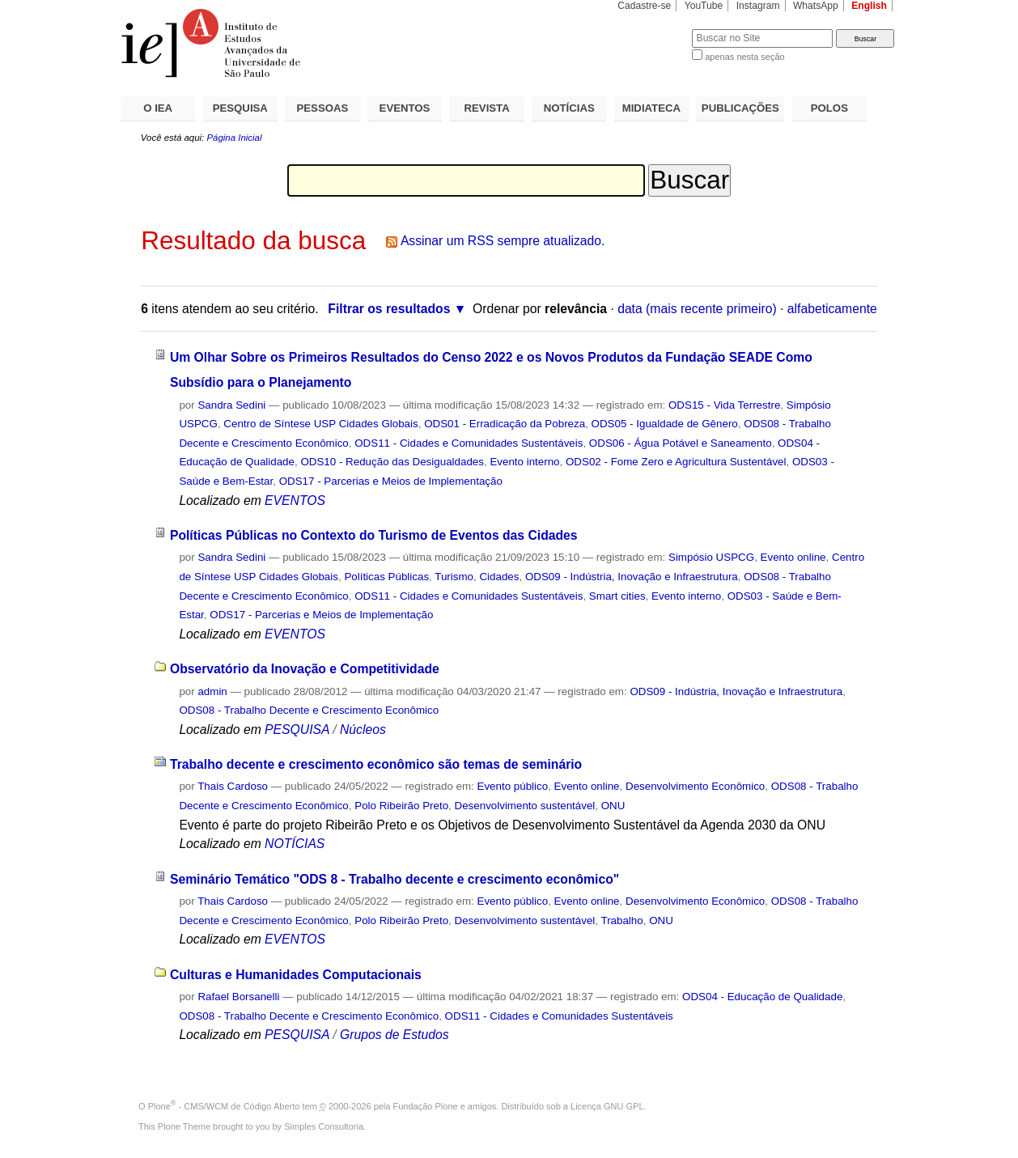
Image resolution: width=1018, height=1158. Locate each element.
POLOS (829, 108)
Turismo (454, 577)
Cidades (499, 577)
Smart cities (617, 596)
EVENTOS (405, 108)
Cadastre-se (644, 5)
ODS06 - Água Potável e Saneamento (680, 443)
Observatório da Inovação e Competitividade (304, 669)
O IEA (157, 108)
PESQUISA (240, 108)
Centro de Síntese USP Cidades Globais (320, 424)
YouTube (704, 5)
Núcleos (363, 729)
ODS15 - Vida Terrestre (724, 405)
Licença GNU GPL (607, 1106)
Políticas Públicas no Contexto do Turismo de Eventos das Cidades (374, 535)
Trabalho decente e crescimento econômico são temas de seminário (376, 764)
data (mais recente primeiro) (697, 309)
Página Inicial (233, 137)
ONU (613, 806)
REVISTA (487, 108)
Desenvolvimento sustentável (525, 806)
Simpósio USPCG (711, 557)
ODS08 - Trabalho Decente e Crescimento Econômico (309, 710)
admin (212, 691)
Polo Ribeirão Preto (401, 806)
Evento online (793, 557)
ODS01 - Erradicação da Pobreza (504, 424)
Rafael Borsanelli (238, 996)
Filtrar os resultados (389, 309)
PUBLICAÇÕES (740, 108)
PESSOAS (323, 108)
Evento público (513, 786)
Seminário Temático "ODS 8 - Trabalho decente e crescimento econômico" (394, 879)
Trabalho (621, 920)
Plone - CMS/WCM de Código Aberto (224, 1106)
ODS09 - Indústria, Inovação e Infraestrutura (631, 577)
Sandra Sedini (231, 405)
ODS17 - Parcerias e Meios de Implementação (391, 481)
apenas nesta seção (744, 57)
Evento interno (524, 462)
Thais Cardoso (232, 786)
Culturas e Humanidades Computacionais (296, 975)
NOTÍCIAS (569, 108)
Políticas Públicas (386, 577)
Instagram (758, 5)
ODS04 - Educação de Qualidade (762, 996)
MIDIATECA (651, 108)
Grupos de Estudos (394, 1034)
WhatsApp (815, 5)
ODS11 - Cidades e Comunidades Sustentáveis (468, 443)
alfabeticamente (832, 309)
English (869, 5)
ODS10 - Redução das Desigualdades (392, 462)
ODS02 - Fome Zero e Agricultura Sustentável (676, 462)
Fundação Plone (425, 1106)
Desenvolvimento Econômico (695, 786)
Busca (652, 28)
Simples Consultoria (323, 1126)
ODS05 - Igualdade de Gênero (665, 424)
